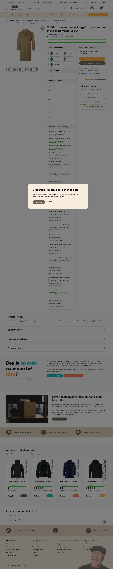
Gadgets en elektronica (64, 549)
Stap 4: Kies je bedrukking (58, 127)
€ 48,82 (36, 496)
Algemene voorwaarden (39, 544)
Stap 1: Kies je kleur (55, 47)
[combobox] (45, 8)
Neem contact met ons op (73, 376)
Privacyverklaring (37, 547)
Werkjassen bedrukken (45, 21)
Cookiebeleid (36, 552)
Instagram (87, 547)
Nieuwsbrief (10, 547)
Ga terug (10, 20)
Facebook (87, 544)
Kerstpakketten (62, 552)
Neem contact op (59, 419)
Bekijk (24, 496)
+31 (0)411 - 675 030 (79, 8)
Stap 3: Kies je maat (55, 81)
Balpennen (60, 544)
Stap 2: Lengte (53, 70)
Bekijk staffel (69, 36)
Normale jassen (59, 21)
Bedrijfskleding (62, 547)
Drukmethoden (11, 555)
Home (17, 21)
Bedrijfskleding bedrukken (29, 21)
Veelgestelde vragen (12, 549)
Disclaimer (35, 555)
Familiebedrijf (10, 552)
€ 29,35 (62, 496)
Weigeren (49, 201)
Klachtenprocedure (38, 549)
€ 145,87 (11, 496)
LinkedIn (87, 549)
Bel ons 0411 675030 (54, 376)
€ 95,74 (88, 496)
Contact (8, 544)
